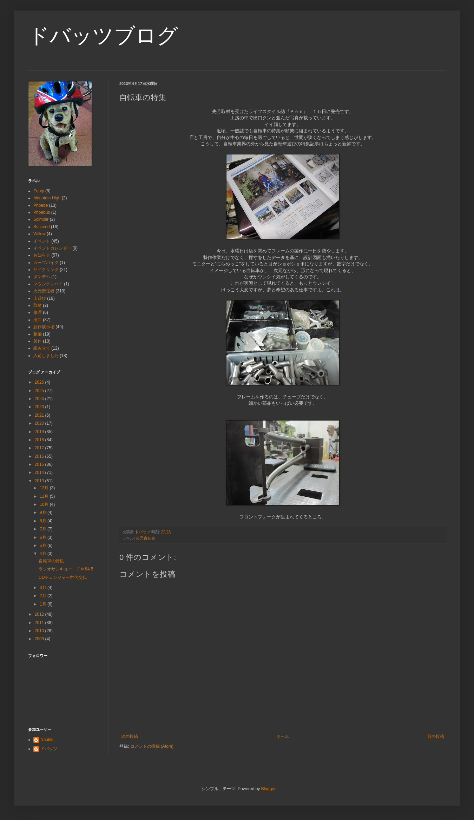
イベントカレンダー (52, 248)
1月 (43, 604)
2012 (40, 614)
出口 (37, 319)
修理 (37, 312)
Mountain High (46, 198)
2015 (40, 464)
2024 (40, 398)
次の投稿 (129, 736)
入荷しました (46, 355)
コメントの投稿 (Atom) (151, 746)
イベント (41, 241)
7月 (43, 529)
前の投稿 (435, 736)
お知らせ (41, 255)
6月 (43, 537)
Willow (39, 233)
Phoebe (40, 205)
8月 (43, 520)
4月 (43, 553)
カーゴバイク (46, 262)
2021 (40, 415)
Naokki (46, 739)
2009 (40, 638)
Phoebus (41, 212)
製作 (37, 341)
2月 (43, 595)
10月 (45, 504)
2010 (40, 630)
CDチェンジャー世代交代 (63, 577)
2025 (40, 390)
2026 (40, 382)
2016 (40, 456)
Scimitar (40, 219)
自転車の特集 (51, 560)
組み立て (41, 348)
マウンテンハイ (48, 284)
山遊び (39, 298)
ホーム (282, 736)
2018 (40, 439)
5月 (43, 545)
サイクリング (46, 269)
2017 (40, 447)
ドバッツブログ (103, 35)
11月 (45, 496)
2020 (40, 423)
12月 (45, 487)
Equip (38, 191)
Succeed (41, 226)
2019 (40, 431)
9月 (43, 512)
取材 (37, 305)
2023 (40, 406)
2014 (40, 472)
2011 (40, 622)
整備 (37, 334)
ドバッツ (48, 748)
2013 (40, 480)
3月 (43, 587)
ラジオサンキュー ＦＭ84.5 (66, 569)
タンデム (41, 276)
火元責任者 (145, 538)
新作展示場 (43, 326)
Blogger (268, 788)
